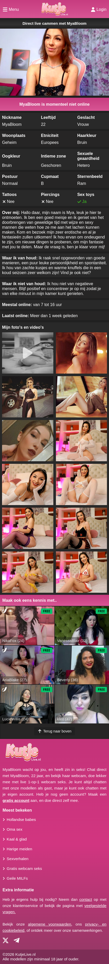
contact (85, 899)
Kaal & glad (17, 839)
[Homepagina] (54, 9)
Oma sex (14, 829)
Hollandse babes (21, 819)
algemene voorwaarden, (50, 924)
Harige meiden (19, 849)
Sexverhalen (17, 858)
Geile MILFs (17, 878)
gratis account (16, 800)
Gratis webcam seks (24, 868)
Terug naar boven (55, 731)
